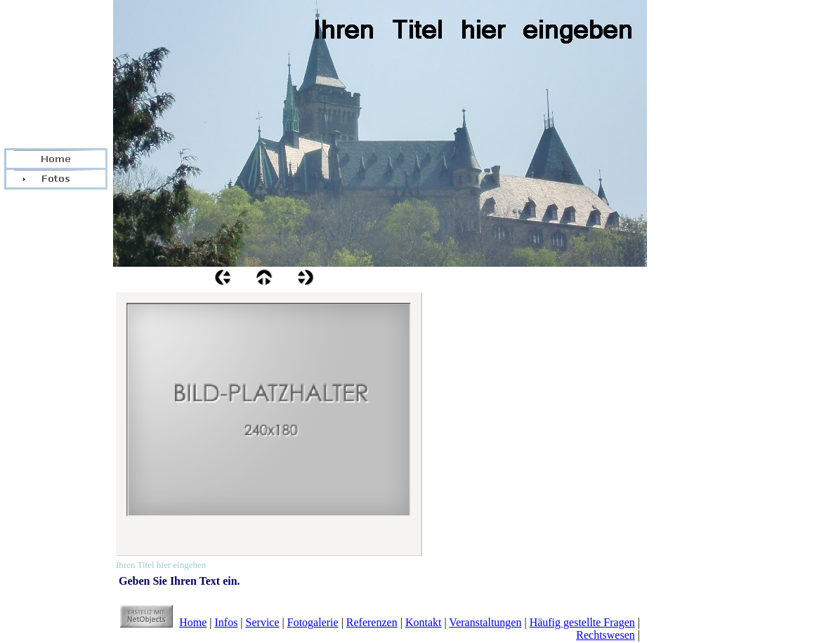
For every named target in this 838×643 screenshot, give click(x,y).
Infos (225, 622)
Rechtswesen (605, 635)
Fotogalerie (313, 622)
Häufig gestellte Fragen (582, 622)
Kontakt (423, 622)
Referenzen (372, 622)
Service (263, 622)
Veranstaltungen (485, 622)
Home (193, 622)
